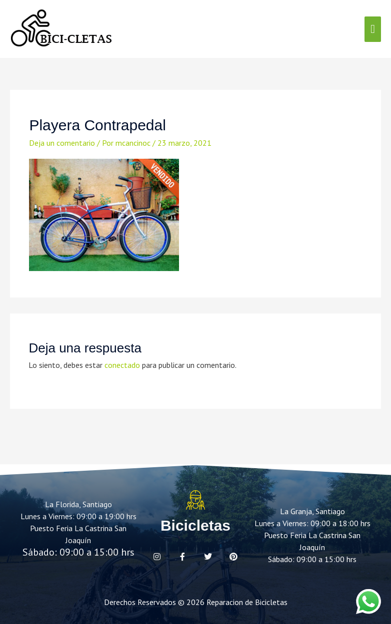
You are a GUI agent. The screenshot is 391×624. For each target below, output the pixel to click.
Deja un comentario (62, 143)
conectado (122, 365)
